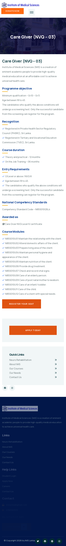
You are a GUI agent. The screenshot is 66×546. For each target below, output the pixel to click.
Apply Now (7, 481)
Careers (6, 486)
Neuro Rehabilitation (20, 360)
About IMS (14, 364)
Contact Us (15, 377)
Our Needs (15, 372)
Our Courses (16, 368)
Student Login (9, 476)
